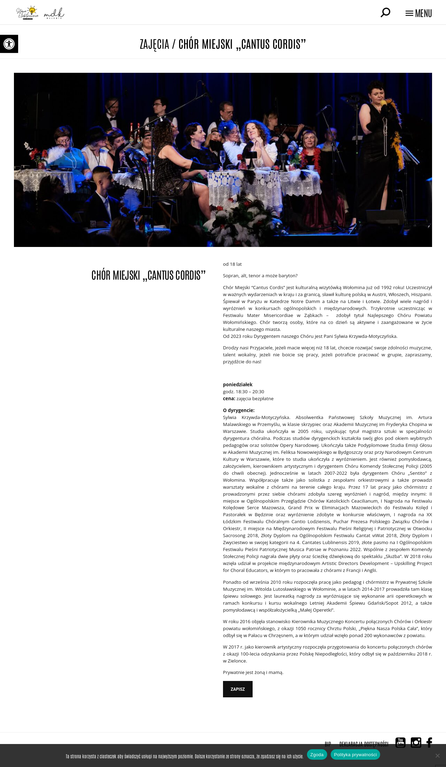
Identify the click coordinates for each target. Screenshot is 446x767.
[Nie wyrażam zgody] (437, 755)
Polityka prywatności (355, 754)
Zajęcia (154, 43)
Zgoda (317, 754)
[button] (9, 44)
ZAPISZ (238, 689)
